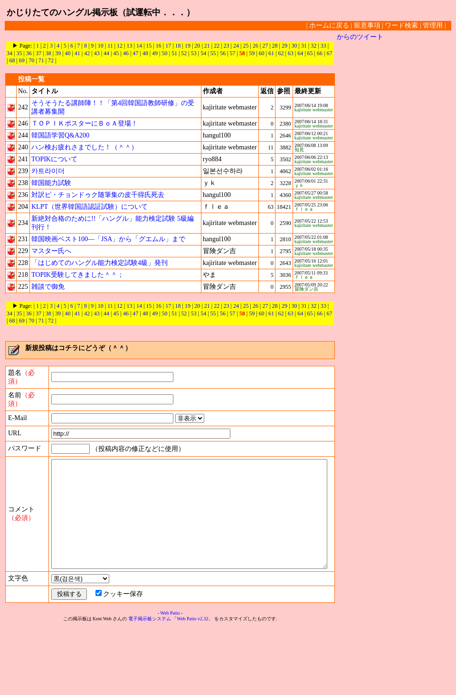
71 (31, 60)
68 (332, 53)
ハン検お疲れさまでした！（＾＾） (84, 147)
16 (159, 45)
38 (41, 53)
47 (128, 53)
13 (130, 45)
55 (206, 53)
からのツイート (364, 36)
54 (196, 53)
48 (138, 53)
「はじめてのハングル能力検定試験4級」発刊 (99, 262)
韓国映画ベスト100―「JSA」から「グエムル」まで (108, 239)
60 (254, 53)
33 (323, 45)
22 (216, 45)
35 (12, 53)
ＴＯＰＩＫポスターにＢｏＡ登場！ (84, 123)
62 (273, 53)
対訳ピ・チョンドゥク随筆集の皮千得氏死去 (97, 194)
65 (303, 53)
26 (255, 45)
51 (167, 53)
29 (284, 45)
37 (31, 53)
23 (226, 45)
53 (187, 53)
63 (283, 53)
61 (264, 53)
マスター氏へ (51, 251)
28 (275, 45)
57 (225, 53)
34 (333, 45)
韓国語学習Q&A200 (60, 135)
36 (22, 53)
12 (120, 45)
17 (168, 45)
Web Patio (171, 680)
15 (149, 45)
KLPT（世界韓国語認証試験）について (89, 206)
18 (178, 45)
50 (158, 53)
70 (22, 60)
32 (313, 45)
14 (139, 45)
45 (109, 53)
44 (99, 53)
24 (236, 45)
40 (60, 53)
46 (119, 53)
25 (245, 45)
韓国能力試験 (51, 182)
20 (197, 45)
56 (215, 53)
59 (244, 53)
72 (41, 60)
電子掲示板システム (151, 686)
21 (207, 45)
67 (322, 53)
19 (187, 45)
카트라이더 (48, 171)
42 (80, 53)
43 (90, 53)
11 (110, 45)
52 (177, 53)
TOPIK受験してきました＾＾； (77, 274)
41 (70, 53)
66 (312, 53)
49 (148, 53)
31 (304, 45)
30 (294, 45)
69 (12, 60)
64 (293, 53)
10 (101, 45)
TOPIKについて (54, 159)
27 (265, 45)
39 (51, 53)
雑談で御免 (48, 286)
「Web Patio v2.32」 (194, 686)
